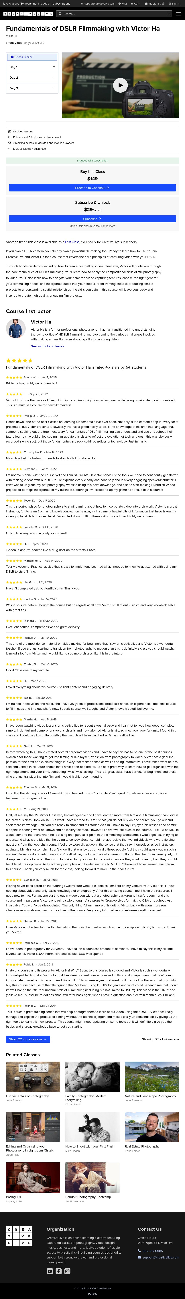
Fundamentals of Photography (27, 1096)
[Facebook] (58, 1271)
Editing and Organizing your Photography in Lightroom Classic (30, 1148)
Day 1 (13, 66)
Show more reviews (28, 1039)
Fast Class (72, 242)
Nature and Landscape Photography (150, 1096)
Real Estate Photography (142, 1146)
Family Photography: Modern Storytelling (86, 1098)
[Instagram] (67, 1271)
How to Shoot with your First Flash (89, 1146)
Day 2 (13, 77)
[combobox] (114, 14)
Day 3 (13, 88)
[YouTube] (50, 1271)
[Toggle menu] (178, 14)
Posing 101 (13, 1197)
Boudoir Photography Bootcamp (88, 1197)
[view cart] (136, 3)
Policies (92, 1294)
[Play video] (120, 85)
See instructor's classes (47, 346)
